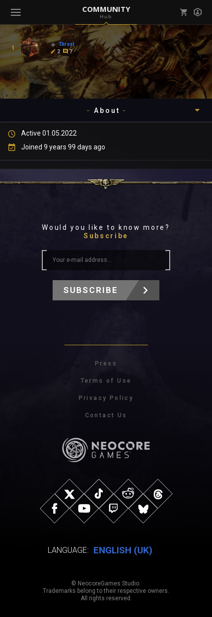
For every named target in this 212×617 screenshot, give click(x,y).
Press (106, 363)
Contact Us (106, 415)
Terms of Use (106, 380)
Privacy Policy (106, 398)
